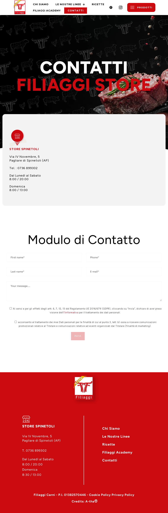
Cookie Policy (100, 495)
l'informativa (71, 312)
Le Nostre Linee (116, 436)
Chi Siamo (111, 428)
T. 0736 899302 (34, 450)
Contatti (109, 460)
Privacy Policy (123, 495)
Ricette (108, 444)
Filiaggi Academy (117, 452)
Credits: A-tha (83, 501)
